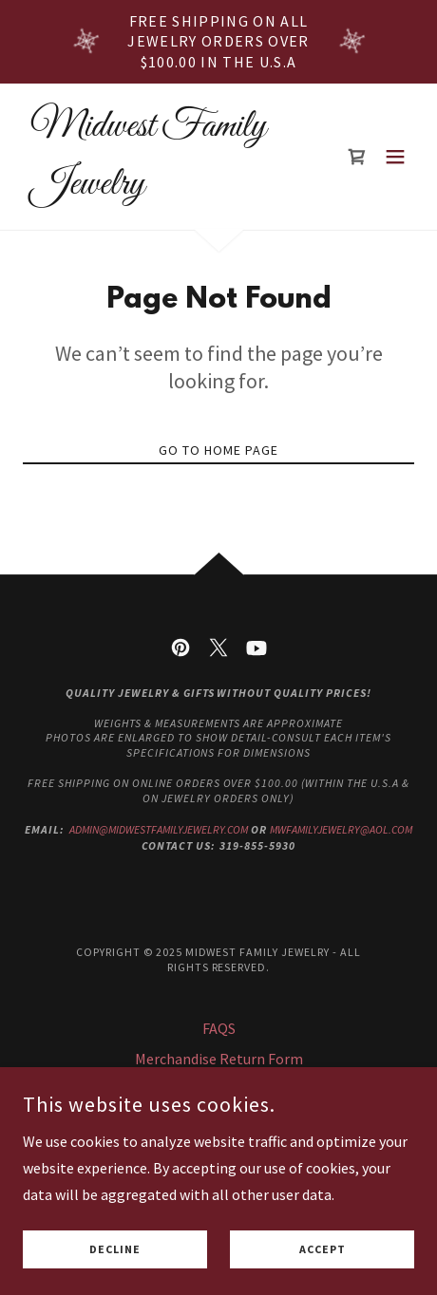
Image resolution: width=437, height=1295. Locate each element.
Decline (115, 1250)
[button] (395, 157)
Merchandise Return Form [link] (219, 1058)
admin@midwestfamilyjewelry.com (158, 829)
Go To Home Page (218, 450)
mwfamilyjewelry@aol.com (341, 829)
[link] (159, 187)
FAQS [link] (219, 1028)
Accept (322, 1250)
